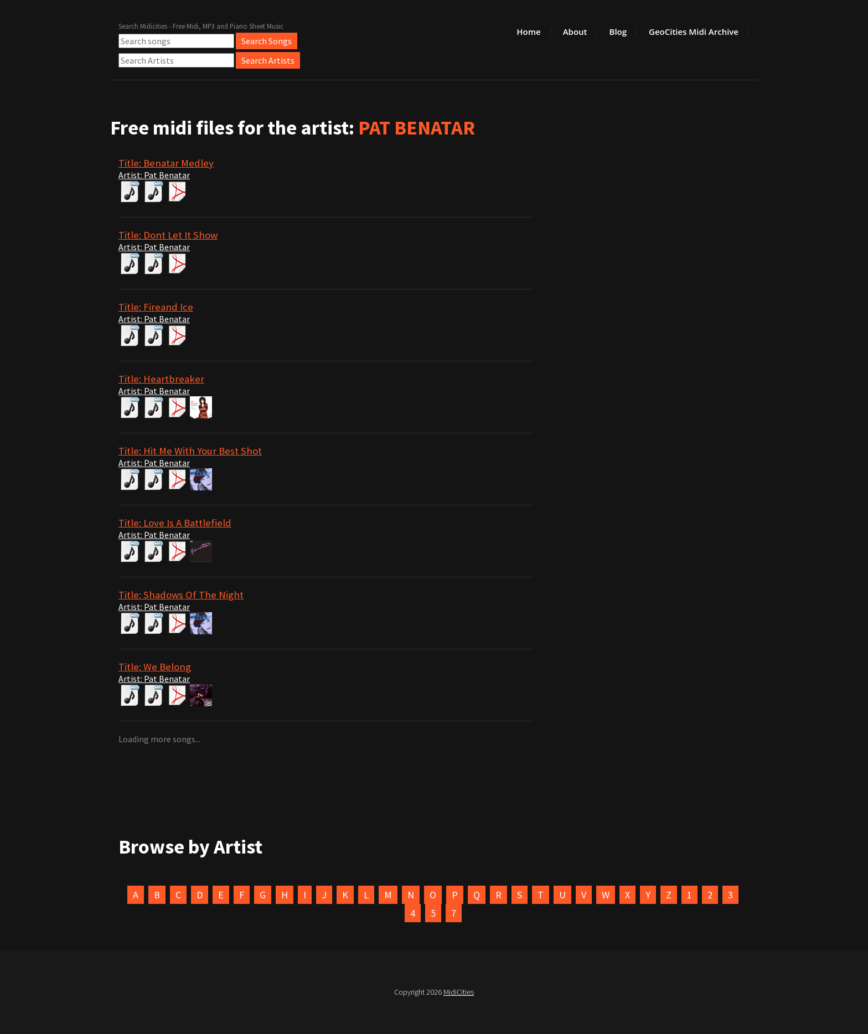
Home (528, 31)
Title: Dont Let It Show (168, 235)
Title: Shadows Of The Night (181, 594)
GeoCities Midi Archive (693, 31)
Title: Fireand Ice (155, 307)
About (575, 31)
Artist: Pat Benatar (154, 174)
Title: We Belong (154, 666)
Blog (618, 31)
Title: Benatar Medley (166, 163)
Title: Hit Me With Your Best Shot (190, 450)
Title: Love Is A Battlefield (174, 522)
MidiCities (458, 992)
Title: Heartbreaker (161, 379)
